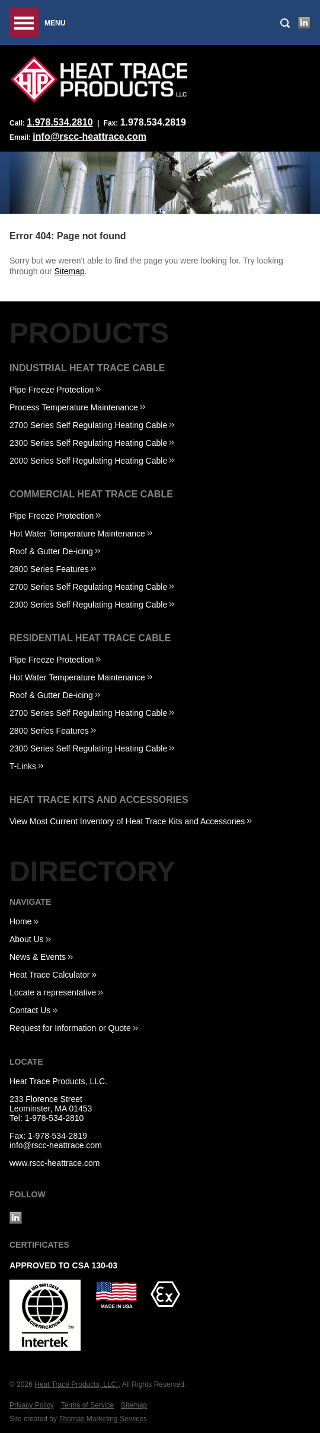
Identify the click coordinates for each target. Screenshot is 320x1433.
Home (20, 921)
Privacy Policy (31, 1405)
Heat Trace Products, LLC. (58, 1081)
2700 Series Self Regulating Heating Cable (88, 425)
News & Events (37, 957)
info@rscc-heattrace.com (89, 136)
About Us (26, 939)
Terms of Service (87, 1405)
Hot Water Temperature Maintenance (77, 533)
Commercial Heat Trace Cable (91, 494)
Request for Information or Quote (70, 1028)
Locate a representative (52, 992)
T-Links (22, 766)
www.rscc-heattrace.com (54, 1163)
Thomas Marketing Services (103, 1419)
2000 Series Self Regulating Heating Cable (88, 460)
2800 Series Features (49, 569)
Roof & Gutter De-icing (51, 551)
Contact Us (29, 1010)
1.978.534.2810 (59, 122)
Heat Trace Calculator (49, 974)
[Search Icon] (284, 22)
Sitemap (70, 271)
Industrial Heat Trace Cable (87, 368)
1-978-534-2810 (54, 1118)
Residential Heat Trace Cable (90, 638)
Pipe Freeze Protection (51, 389)
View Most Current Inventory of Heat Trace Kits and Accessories (127, 821)
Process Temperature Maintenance (73, 407)
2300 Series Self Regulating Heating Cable (88, 443)
